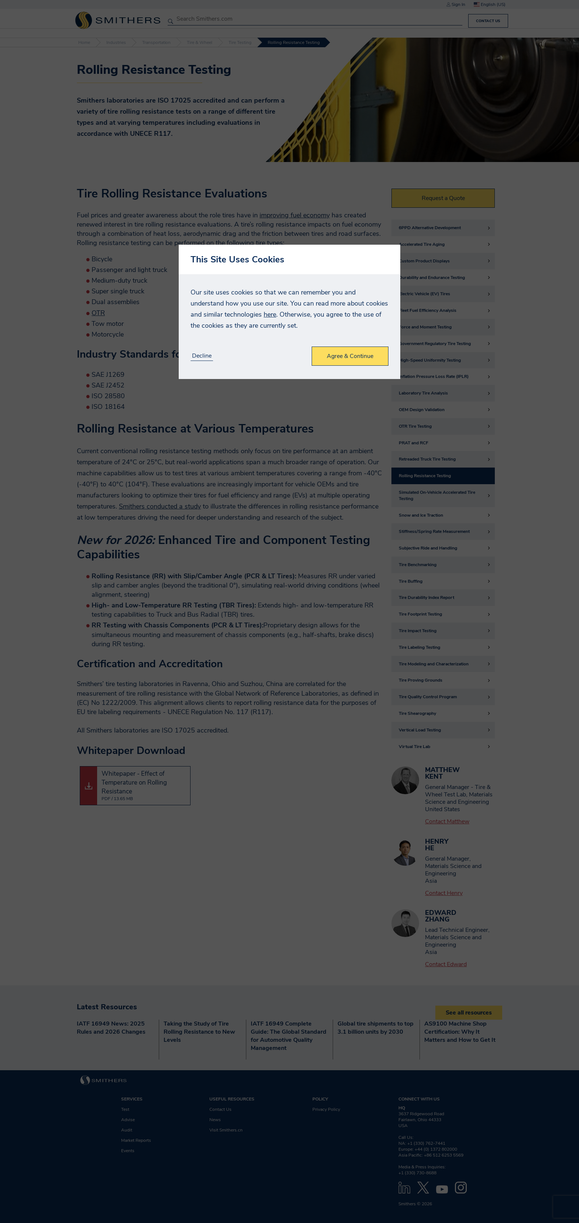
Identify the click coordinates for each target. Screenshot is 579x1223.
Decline (202, 356)
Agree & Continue (350, 356)
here (270, 314)
